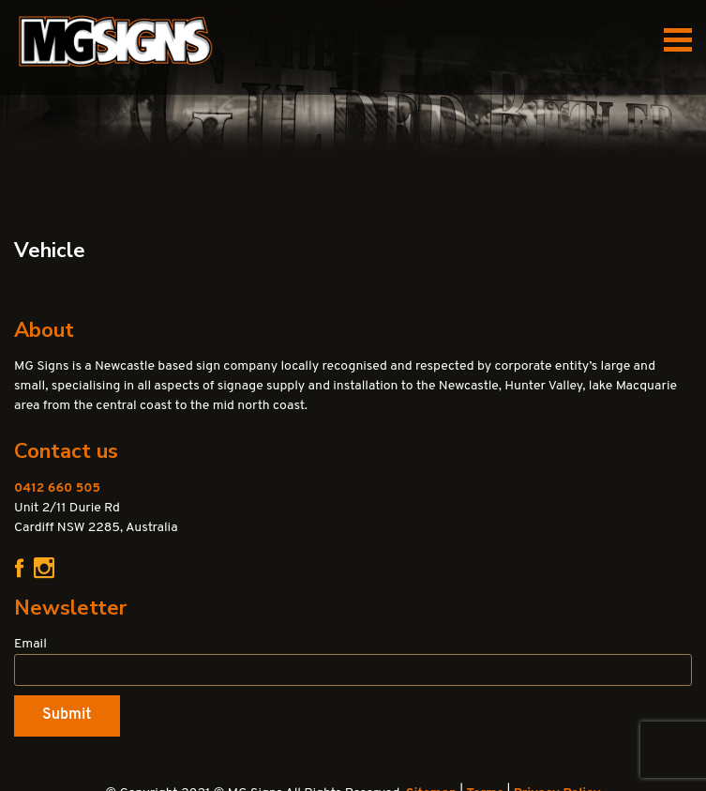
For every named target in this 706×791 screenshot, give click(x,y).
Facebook (19, 568)
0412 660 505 (57, 488)
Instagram (44, 568)
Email (30, 644)
